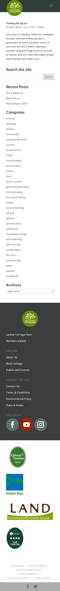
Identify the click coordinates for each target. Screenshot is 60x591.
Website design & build (28, 569)
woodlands (12, 276)
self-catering (13, 244)
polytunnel (12, 228)
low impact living (15, 197)
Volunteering (17, 565)
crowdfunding (13, 160)
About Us (11, 357)
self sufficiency (14, 239)
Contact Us (13, 386)
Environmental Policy (18, 399)
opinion (10, 218)
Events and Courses (18, 370)
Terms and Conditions (19, 577)
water (41, 26)
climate (10, 129)
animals (10, 118)
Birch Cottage (14, 363)
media (9, 202)
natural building (15, 207)
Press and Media (37, 565)
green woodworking (17, 186)
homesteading (14, 192)
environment (13, 165)
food (8, 176)
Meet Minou (13, 98)
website (10, 270)
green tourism (14, 181)
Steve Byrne (15, 26)
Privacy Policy (42, 577)
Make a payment (28, 573)
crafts (9, 155)
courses (10, 144)
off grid (10, 213)
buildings (11, 123)
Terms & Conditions (18, 392)
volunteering (13, 260)
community (12, 134)
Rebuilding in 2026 (16, 103)
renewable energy (16, 234)
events (10, 171)
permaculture (14, 223)
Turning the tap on (16, 23)
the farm (11, 255)
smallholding (13, 249)
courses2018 (13, 150)
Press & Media (14, 405)
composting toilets (16, 139)
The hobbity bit (14, 93)
